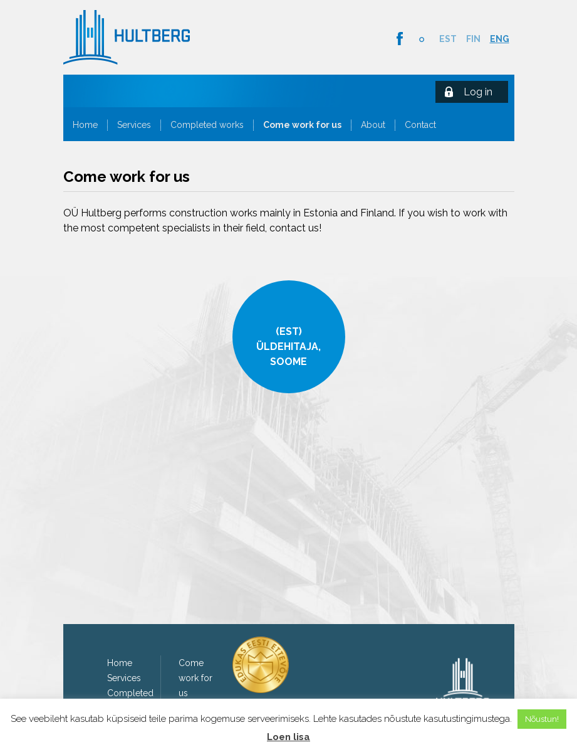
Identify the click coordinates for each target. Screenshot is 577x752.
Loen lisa (288, 737)
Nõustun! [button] (542, 719)
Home (85, 125)
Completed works (207, 125)
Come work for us (302, 125)
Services (134, 125)
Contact (420, 125)
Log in (478, 92)
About (373, 125)
